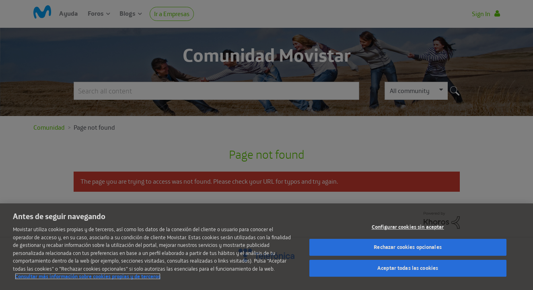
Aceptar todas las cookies (407, 268)
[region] (266, 246)
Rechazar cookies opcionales (408, 247)
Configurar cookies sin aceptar (408, 227)
